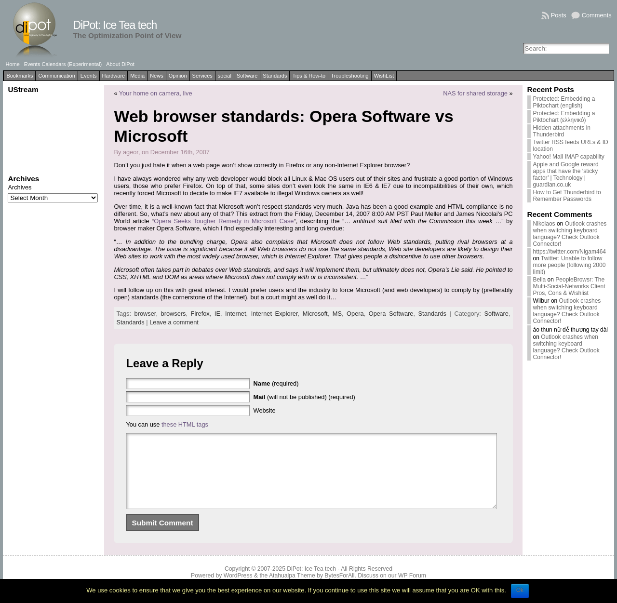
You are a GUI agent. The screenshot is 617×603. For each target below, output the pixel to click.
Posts (558, 15)
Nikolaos (544, 223)
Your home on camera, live (155, 93)
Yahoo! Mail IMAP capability (568, 156)
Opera (355, 313)
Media (137, 76)
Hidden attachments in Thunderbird (561, 131)
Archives (19, 187)
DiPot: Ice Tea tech (115, 25)
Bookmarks (19, 76)
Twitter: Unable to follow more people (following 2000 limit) (569, 265)
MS (337, 313)
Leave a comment (174, 322)
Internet (235, 313)
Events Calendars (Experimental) (63, 64)
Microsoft (315, 313)
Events (88, 76)
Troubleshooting (349, 76)
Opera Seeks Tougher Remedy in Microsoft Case (224, 221)
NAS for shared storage (475, 93)
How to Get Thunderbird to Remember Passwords (567, 195)
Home (12, 64)
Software (247, 76)
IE (217, 313)
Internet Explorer (274, 313)
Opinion (178, 76)
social (224, 76)
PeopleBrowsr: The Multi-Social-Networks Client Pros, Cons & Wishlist (569, 286)
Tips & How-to (308, 76)
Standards (275, 76)
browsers (173, 313)
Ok (519, 590)
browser (145, 313)
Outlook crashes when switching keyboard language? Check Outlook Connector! (570, 233)
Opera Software (391, 313)
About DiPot (120, 64)
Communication (56, 76)
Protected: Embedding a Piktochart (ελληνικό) (564, 116)
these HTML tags (184, 424)
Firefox (200, 313)
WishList (384, 76)
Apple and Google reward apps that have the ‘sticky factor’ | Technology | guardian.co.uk (566, 174)
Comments (597, 15)
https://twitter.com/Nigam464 (569, 251)
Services (202, 76)
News (156, 76)
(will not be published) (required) (304, 397)
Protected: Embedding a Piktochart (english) (564, 102)
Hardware (113, 76)
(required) (276, 383)
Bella (539, 279)
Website (265, 410)
